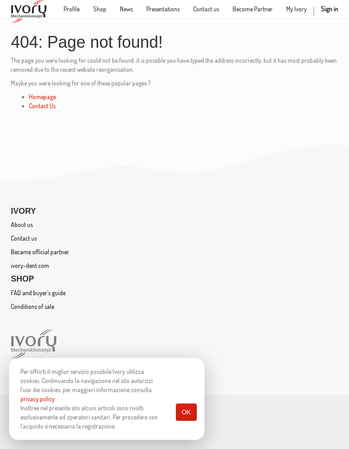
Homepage (42, 97)
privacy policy (37, 399)
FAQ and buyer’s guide (38, 293)
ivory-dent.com (30, 265)
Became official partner (40, 252)
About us (22, 224)
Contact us (24, 238)
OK (186, 412)
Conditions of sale (32, 306)
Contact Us (42, 106)
